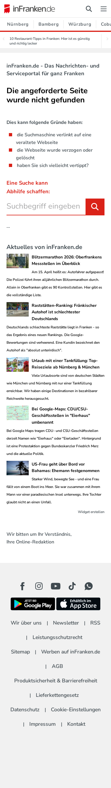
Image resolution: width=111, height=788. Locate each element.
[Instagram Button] (39, 588)
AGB (57, 666)
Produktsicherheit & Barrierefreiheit (55, 680)
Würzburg (79, 24)
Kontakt (76, 724)
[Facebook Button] (22, 586)
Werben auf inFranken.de (70, 651)
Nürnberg (18, 24)
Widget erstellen (91, 512)
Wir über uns (26, 622)
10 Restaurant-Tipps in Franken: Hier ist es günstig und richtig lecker (49, 41)
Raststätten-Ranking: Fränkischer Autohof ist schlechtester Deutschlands (64, 312)
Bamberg (48, 24)
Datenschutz (24, 709)
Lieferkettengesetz (57, 695)
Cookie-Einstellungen (76, 709)
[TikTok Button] (72, 586)
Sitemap (20, 651)
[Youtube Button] (56, 586)
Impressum (42, 724)
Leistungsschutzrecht (57, 637)
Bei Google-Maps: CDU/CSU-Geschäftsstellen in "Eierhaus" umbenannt (61, 415)
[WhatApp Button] (89, 586)
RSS (95, 622)
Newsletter (66, 622)
